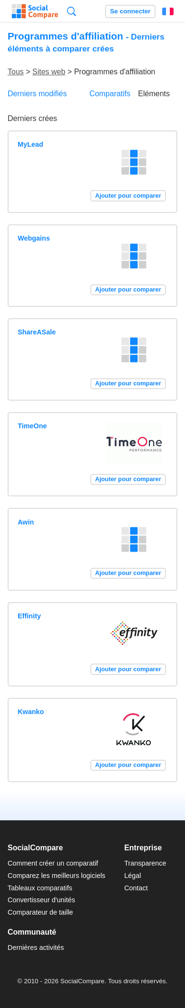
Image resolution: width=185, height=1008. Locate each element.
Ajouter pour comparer (128, 195)
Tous (16, 72)
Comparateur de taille (40, 912)
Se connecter (130, 11)
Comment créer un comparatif (53, 863)
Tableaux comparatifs (40, 888)
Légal (132, 875)
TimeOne (32, 426)
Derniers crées (32, 118)
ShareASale (37, 332)
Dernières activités (36, 947)
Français (168, 11)
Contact (136, 888)
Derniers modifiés (37, 94)
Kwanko (31, 712)
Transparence (145, 863)
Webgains (34, 238)
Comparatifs (109, 94)
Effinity (29, 616)
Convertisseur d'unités (41, 900)
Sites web (48, 72)
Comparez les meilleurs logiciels (57, 875)
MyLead (30, 144)
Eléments (154, 94)
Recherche (71, 11)
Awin (26, 522)
